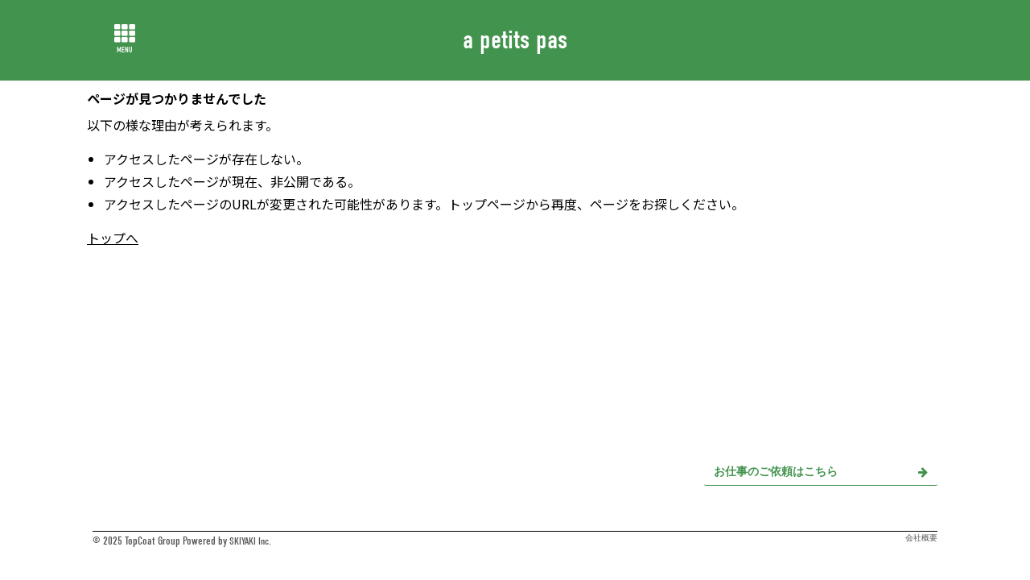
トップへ (112, 237)
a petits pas (515, 39)
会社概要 (921, 538)
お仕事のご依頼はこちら (821, 471)
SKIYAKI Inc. (252, 541)
